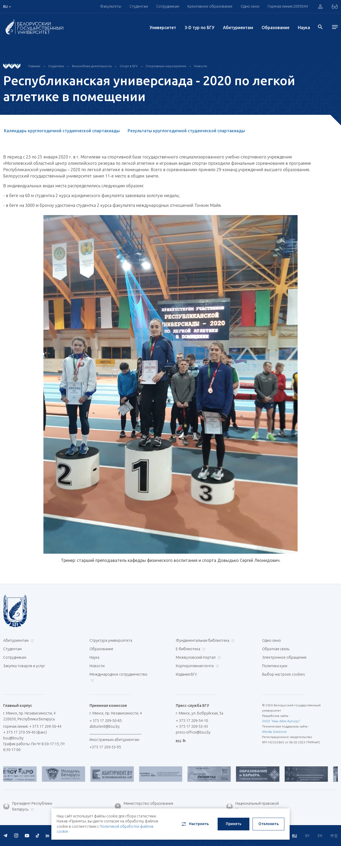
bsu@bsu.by (13, 738)
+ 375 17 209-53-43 (192, 726)
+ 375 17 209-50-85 (105, 720)
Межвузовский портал (197, 657)
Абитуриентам (238, 27)
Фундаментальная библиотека (204, 640)
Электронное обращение (284, 657)
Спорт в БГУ (129, 66)
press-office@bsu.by (193, 732)
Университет (163, 27)
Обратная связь (275, 649)
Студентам (138, 6)
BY (307, 836)
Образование (275, 27)
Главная (34, 66)
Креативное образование (209, 6)
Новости (200, 66)
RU (294, 836)
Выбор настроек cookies (283, 674)
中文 (334, 836)
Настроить (195, 824)
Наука (304, 27)
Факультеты (110, 6)
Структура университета (110, 640)
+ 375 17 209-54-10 (192, 720)
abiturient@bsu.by (104, 726)
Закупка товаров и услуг (24, 666)
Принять (233, 824)
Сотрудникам (167, 6)
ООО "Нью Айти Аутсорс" (281, 721)
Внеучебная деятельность (92, 66)
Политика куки (274, 666)
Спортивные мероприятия (166, 66)
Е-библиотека (190, 649)
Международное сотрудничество (118, 677)
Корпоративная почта (197, 666)
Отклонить (268, 824)
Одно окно (250, 6)
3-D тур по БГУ (199, 27)
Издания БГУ (186, 674)
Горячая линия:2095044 (288, 6)
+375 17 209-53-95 (105, 747)
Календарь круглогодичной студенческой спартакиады (62, 130)
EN (320, 836)
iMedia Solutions (274, 731)
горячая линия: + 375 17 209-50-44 (32, 726)
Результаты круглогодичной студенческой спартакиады (186, 130)
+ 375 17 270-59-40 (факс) (25, 732)
